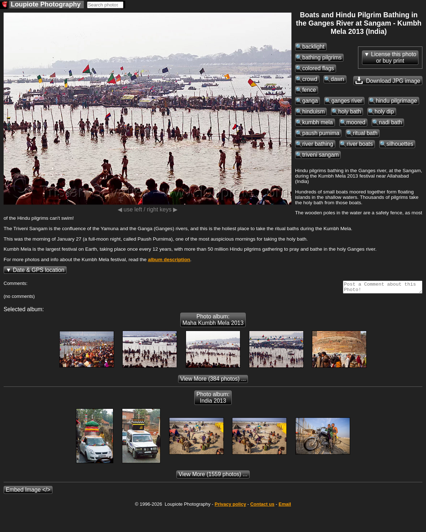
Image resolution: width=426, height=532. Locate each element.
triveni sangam (320, 155)
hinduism (313, 111)
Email (284, 506)
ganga (310, 101)
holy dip (384, 111)
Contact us (262, 506)
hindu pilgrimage (396, 101)
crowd (309, 79)
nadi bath (390, 122)
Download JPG (387, 80)
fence (309, 90)
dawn (337, 79)
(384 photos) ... (213, 381)
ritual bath (365, 133)
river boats (359, 144)
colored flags (318, 68)
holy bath (349, 111)
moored (356, 122)
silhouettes (399, 144)
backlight (313, 47)
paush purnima (320, 133)
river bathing (317, 144)
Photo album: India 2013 (213, 399)
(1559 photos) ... (212, 476)
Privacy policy (230, 506)
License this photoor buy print (393, 57)
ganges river (346, 101)
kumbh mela (317, 122)
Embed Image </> (28, 492)
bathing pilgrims (321, 57)
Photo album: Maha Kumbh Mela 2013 (213, 322)
